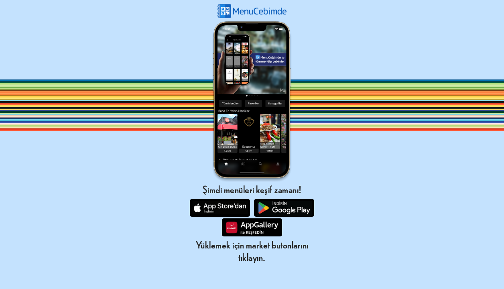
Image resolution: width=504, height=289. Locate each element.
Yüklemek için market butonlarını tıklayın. (252, 250)
